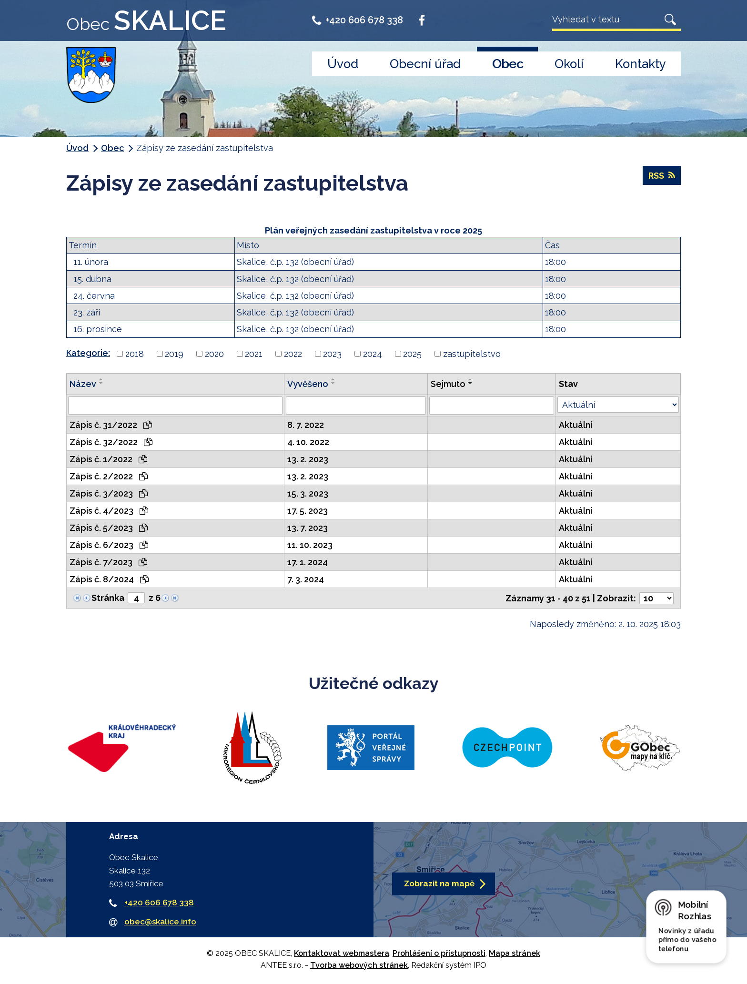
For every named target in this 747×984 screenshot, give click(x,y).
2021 (253, 354)
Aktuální (575, 425)
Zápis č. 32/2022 (111, 442)
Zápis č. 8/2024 (109, 579)
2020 (214, 354)
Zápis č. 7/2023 (108, 562)
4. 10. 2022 (308, 442)
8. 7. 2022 (305, 425)
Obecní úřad (425, 64)
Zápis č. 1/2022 (108, 459)
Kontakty (640, 64)
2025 (412, 354)
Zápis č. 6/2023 (109, 545)
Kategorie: (88, 353)
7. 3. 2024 (305, 579)
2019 (174, 354)
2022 (293, 354)
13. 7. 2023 (307, 528)
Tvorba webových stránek (359, 965)
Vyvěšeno (307, 384)
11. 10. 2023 (310, 545)
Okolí (569, 64)
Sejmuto (448, 384)
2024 (372, 354)
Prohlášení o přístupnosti (439, 953)
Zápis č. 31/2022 (111, 425)
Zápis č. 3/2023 (109, 493)
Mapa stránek (514, 953)
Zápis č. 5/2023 (109, 528)
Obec (507, 64)
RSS (661, 176)
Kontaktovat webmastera (341, 953)
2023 (332, 354)
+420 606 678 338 (357, 20)
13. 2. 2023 (307, 459)
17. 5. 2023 (307, 511)
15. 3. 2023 (307, 493)
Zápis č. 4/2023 (109, 511)
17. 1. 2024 (307, 562)
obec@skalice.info (160, 921)
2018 (134, 354)
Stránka (107, 598)
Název (83, 384)
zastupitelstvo (472, 354)
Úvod (342, 64)
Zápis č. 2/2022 (109, 476)
